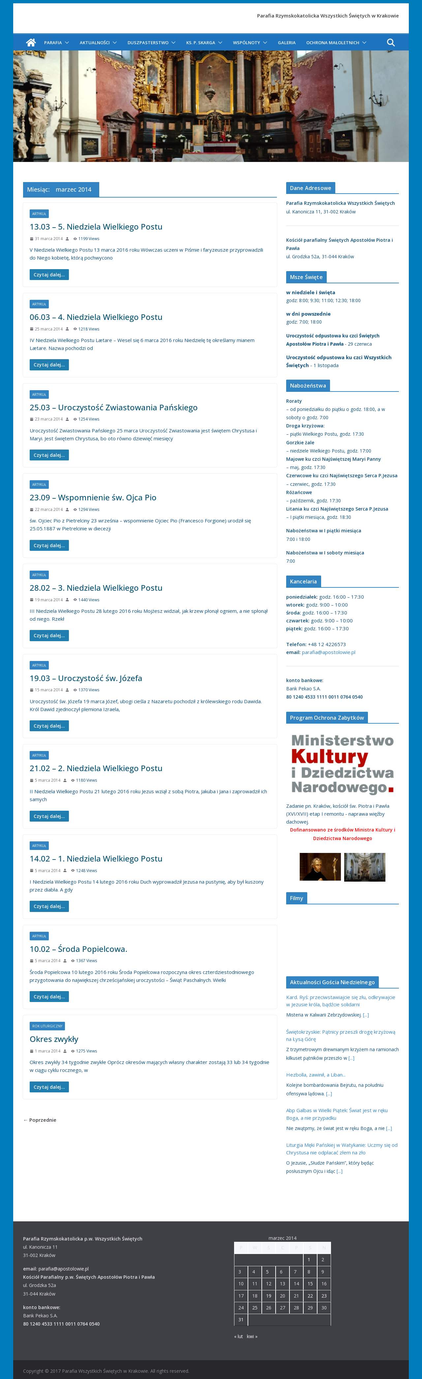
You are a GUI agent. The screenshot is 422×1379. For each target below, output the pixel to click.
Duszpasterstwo (148, 43)
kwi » (252, 1336)
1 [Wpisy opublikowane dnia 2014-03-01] (309, 1259)
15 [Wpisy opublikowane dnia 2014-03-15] (310, 1283)
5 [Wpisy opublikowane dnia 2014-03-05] (267, 1272)
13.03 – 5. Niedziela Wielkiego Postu (96, 226)
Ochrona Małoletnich (332, 43)
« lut (238, 1336)
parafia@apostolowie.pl (328, 652)
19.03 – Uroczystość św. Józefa (86, 678)
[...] (366, 1015)
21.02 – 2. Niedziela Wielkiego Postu (96, 768)
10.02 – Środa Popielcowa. (78, 948)
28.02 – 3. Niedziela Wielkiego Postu (96, 587)
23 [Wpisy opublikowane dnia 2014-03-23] (324, 1296)
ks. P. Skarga (200, 43)
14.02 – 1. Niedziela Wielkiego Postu (96, 858)
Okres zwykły (54, 1038)
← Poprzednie (39, 1119)
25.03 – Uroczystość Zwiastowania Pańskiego (114, 407)
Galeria (287, 43)
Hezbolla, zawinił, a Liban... (316, 1074)
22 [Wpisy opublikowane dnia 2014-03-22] (310, 1296)
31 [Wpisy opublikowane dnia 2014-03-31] (241, 1319)
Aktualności (95, 43)
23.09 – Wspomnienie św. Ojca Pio (93, 497)
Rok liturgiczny (47, 1026)
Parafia (53, 43)
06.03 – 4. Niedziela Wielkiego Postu (96, 316)
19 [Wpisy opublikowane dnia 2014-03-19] (268, 1296)
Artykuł (39, 213)
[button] (65, 42)
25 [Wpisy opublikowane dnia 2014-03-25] (254, 1307)
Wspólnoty (246, 43)
